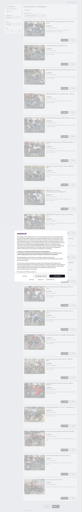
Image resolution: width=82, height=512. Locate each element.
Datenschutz (41, 279)
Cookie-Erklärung (50, 279)
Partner (44, 236)
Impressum (31, 279)
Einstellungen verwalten (41, 276)
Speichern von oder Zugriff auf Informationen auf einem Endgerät (34, 251)
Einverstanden (57, 276)
